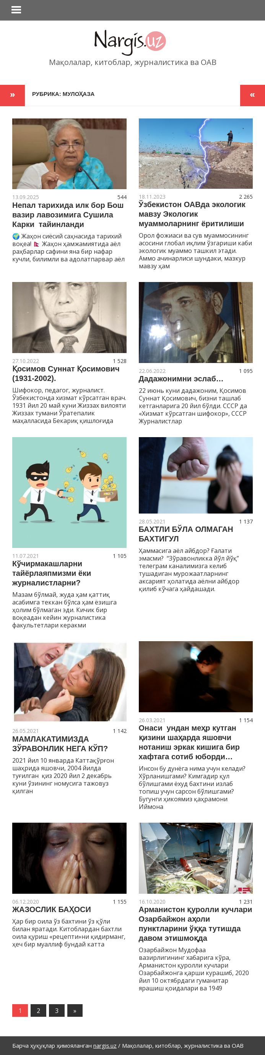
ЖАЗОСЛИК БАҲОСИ (51, 909)
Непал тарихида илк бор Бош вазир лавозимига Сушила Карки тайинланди (68, 215)
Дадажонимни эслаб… (181, 378)
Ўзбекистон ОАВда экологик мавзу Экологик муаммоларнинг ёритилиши (192, 214)
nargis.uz (105, 1045)
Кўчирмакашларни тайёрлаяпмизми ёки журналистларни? (51, 573)
